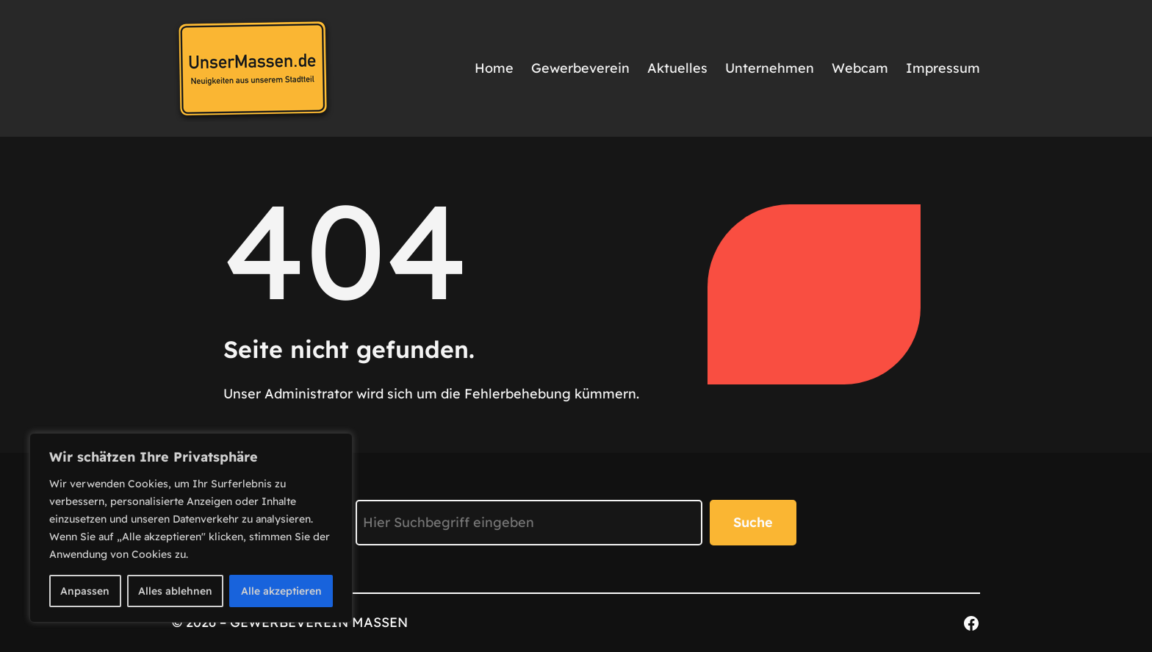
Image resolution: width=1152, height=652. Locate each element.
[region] (191, 528)
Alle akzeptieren (281, 591)
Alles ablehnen (175, 591)
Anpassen (84, 591)
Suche (753, 522)
